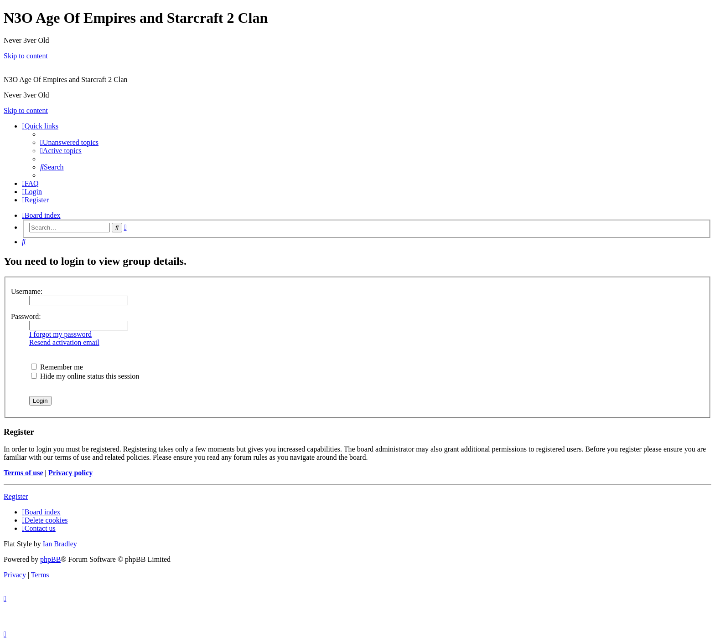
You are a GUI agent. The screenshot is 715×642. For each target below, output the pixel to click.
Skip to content (26, 56)
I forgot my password (60, 334)
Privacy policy (70, 473)
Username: (26, 291)
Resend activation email (64, 342)
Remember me (57, 367)
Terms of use (23, 473)
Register (16, 496)
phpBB (50, 559)
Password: (26, 316)
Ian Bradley (60, 544)
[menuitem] (69, 142)
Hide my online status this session (85, 376)
